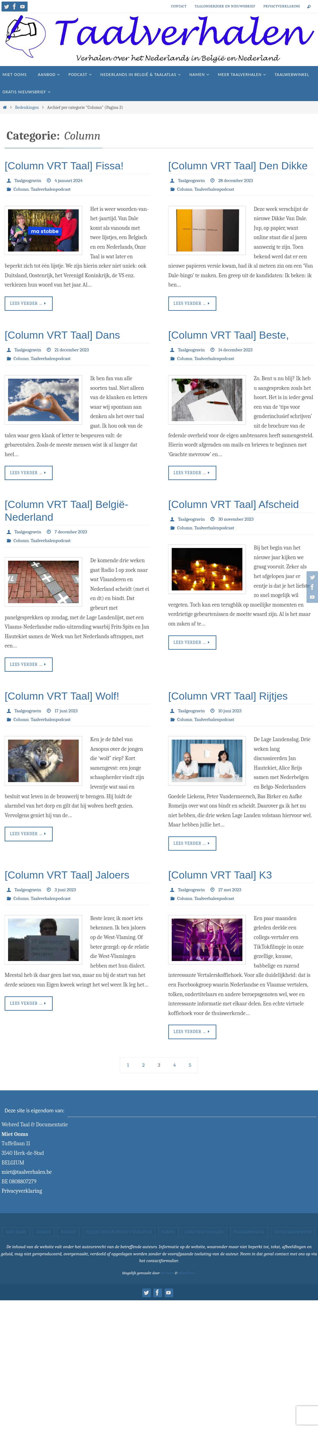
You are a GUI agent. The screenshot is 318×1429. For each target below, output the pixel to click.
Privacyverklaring (281, 6)
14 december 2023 (237, 350)
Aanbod (43, 1235)
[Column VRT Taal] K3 (220, 877)
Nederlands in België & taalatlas (119, 1235)
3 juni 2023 (67, 892)
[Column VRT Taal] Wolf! (62, 698)
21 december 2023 (73, 350)
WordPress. (187, 1275)
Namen (168, 1235)
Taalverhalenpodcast (52, 189)
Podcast (68, 1235)
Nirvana (167, 1275)
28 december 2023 (237, 180)
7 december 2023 (73, 533)
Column (21, 189)
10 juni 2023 (231, 712)
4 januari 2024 (70, 180)
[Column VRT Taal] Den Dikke (238, 165)
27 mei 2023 (231, 892)
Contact (179, 6)
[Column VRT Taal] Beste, (228, 335)
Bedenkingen (27, 107)
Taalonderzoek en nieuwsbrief (225, 6)
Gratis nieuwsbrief (293, 1235)
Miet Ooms (16, 1235)
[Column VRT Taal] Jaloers (67, 877)
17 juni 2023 (68, 712)
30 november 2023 (237, 520)
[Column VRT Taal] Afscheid (233, 505)
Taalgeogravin (28, 180)
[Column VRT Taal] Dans (62, 335)
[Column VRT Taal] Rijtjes (228, 698)
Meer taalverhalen (204, 1235)
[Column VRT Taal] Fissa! (64, 165)
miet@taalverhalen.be (27, 1175)
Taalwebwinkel (249, 1235)
